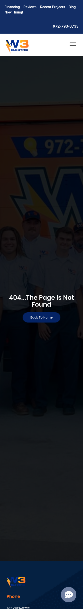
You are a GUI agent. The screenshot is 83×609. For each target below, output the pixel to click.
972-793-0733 (66, 26)
